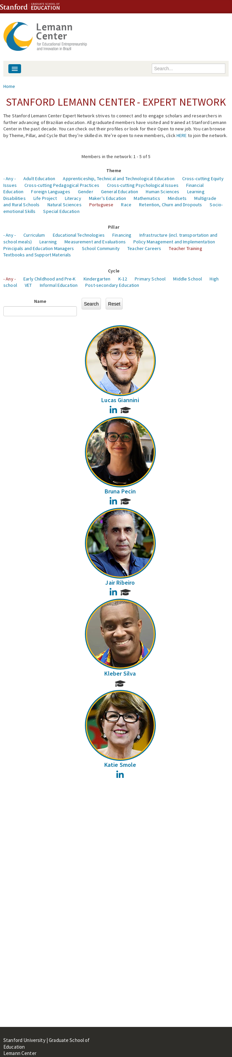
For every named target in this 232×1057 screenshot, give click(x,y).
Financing (121, 235)
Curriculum (34, 235)
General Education (119, 192)
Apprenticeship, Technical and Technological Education (118, 178)
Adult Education (39, 178)
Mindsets (177, 198)
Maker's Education (107, 198)
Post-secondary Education (112, 285)
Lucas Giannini (120, 400)
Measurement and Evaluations (95, 242)
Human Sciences (162, 192)
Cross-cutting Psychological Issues (143, 185)
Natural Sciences (64, 205)
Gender (85, 192)
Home (9, 86)
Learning (48, 242)
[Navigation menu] (14, 68)
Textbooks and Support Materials (37, 255)
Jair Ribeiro (120, 582)
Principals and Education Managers (38, 248)
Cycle (113, 271)
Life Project (45, 198)
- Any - (9, 178)
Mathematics (147, 198)
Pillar (113, 227)
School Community (101, 248)
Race (126, 205)
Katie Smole (120, 765)
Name (40, 301)
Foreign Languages (50, 192)
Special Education (61, 211)
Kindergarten (97, 279)
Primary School (150, 279)
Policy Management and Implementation (174, 242)
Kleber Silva (120, 673)
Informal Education (59, 285)
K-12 (122, 279)
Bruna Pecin (120, 491)
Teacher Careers (144, 248)
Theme (113, 170)
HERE (182, 135)
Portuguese (101, 205)
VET (28, 285)
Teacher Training (185, 248)
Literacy (73, 198)
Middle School (187, 279)
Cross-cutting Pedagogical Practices (61, 185)
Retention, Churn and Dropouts (170, 205)
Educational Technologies (79, 235)
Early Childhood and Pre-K (49, 279)
